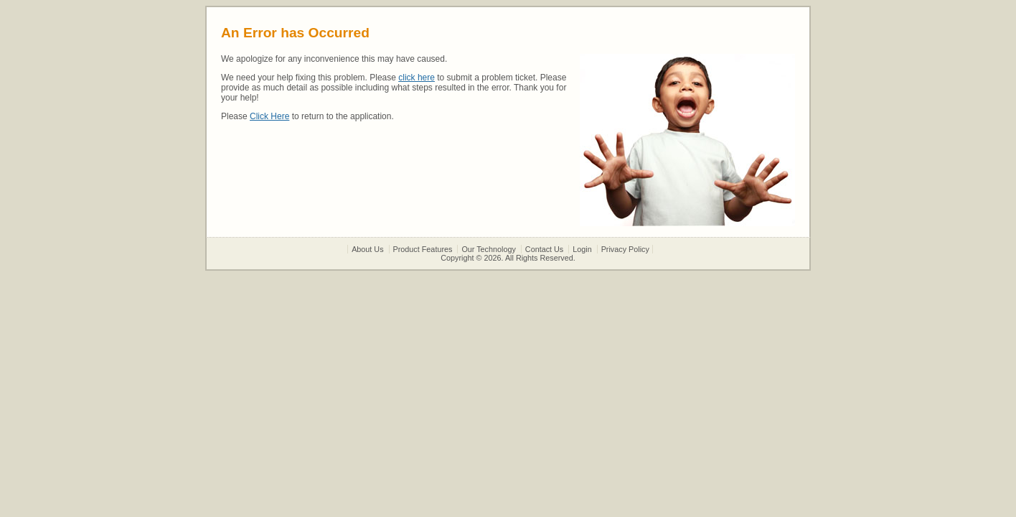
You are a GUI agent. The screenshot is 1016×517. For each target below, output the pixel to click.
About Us (367, 249)
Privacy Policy (625, 249)
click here (416, 78)
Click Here (269, 116)
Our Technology (488, 249)
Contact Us (544, 249)
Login (582, 249)
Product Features (423, 249)
